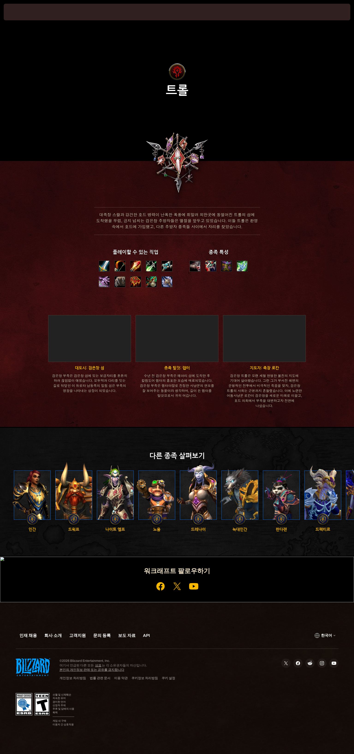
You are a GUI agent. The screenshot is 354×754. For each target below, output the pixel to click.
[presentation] (21, 12)
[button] (195, 266)
